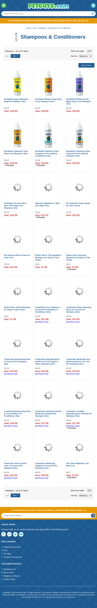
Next (15, 56)
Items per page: (77, 51)
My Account (8, 572)
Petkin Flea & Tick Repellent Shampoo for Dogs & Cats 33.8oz (48, 257)
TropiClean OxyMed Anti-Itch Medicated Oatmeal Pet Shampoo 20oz (48, 413)
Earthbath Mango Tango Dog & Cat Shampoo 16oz (48, 100)
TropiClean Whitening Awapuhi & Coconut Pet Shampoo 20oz (46, 465)
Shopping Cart (9, 569)
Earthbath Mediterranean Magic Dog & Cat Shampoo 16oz (78, 101)
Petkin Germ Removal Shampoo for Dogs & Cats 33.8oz (78, 257)
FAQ (5, 550)
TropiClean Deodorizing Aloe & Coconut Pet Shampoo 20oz (17, 361)
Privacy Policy (9, 579)
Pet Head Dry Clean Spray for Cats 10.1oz (78, 204)
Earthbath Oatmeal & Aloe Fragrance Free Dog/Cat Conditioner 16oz (47, 153)
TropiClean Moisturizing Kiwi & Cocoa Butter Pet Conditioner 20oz (17, 413)
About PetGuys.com (12, 547)
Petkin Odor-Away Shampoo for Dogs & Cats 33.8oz (17, 308)
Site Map (7, 554)
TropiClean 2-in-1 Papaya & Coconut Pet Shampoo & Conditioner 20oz (47, 309)
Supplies (42, 28)
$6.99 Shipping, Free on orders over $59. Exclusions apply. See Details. (48, 21)
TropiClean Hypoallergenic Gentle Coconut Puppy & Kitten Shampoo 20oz (47, 361)
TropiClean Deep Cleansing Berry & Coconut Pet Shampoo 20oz (78, 309)
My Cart (93, 5)
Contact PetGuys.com (12, 557)
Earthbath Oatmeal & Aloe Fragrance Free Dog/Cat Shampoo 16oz (78, 153)
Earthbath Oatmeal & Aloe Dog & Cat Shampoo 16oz (16, 152)
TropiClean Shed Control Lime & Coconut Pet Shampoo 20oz (15, 465)
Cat (34, 28)
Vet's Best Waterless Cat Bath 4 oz (77, 464)
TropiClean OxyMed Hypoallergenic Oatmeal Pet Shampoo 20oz (79, 413)
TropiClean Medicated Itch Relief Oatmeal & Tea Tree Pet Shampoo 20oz (78, 361)
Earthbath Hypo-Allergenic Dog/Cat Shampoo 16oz (16, 100)
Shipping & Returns (11, 576)
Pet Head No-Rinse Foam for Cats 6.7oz (17, 256)
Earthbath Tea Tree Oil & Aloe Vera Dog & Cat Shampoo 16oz (15, 205)
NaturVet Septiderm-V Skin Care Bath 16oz (47, 204)
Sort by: (74, 56)
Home (28, 28)
